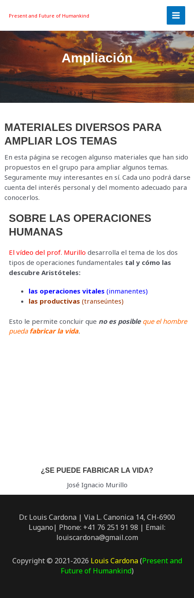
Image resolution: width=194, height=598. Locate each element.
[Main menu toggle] (176, 15)
